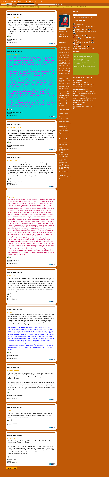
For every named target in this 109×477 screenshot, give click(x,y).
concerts (67, 115)
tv (68, 132)
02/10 (60, 70)
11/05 (63, 93)
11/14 (60, 49)
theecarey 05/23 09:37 (79, 60)
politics (66, 128)
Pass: (44, 4)
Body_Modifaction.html (18, 112)
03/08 (66, 80)
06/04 (63, 105)
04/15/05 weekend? (64, 168)
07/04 (60, 105)
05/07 (60, 85)
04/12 (65, 59)
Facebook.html (16, 296)
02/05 (64, 99)
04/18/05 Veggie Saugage (63, 163)
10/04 (67, 101)
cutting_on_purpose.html (18, 145)
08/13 (65, 52)
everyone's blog (79, 17)
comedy (63, 115)
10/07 (69, 82)
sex (63, 130)
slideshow (66, 130)
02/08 (69, 80)
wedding (60, 133)
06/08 (66, 78)
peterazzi (61, 126)
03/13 (68, 54)
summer (63, 132)
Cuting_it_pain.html (17, 181)
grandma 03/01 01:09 (79, 56)
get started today (35, 1)
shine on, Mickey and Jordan (83, 42)
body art (66, 113)
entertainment (61, 118)
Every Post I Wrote (63, 36)
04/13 (66, 54)
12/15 (62, 46)
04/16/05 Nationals (64, 167)
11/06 (66, 86)
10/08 (64, 77)
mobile (9, 4)
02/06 (63, 92)
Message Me (62, 29)
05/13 (63, 54)
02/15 (65, 47)
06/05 (60, 97)
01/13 (63, 55)
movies (66, 123)
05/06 (63, 90)
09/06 (60, 88)
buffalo (60, 115)
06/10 (60, 68)
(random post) (77, 48)
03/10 (69, 68)
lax (62, 123)
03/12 (68, 59)
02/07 (69, 85)
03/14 (62, 50)
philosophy (65, 126)
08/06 (63, 88)
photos (62, 128)
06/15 (69, 46)
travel (66, 132)
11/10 (68, 65)
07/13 (67, 52)
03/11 (69, 63)
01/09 (63, 75)
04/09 (66, 73)
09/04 (61, 103)
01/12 (63, 60)
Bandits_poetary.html (17, 395)
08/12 (65, 57)
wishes (64, 133)
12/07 (63, 82)
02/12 (60, 60)
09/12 (62, 57)
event (68, 118)
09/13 (62, 52)
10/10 (60, 67)
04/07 (63, 85)
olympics (66, 124)
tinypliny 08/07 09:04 (78, 68)
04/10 (66, 68)
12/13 (67, 50)
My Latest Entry (63, 31)
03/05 (60, 99)
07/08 (63, 78)
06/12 (60, 59)
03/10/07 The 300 (63, 154)
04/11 (66, 63)
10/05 (67, 93)
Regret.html (15, 355)
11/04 (64, 101)
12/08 (66, 75)
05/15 (60, 47)
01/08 (60, 82)
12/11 (65, 60)
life (63, 123)
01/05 (67, 99)
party (69, 124)
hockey (69, 119)
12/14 (69, 47)
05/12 (63, 59)
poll (68, 128)
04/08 (63, 80)
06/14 (67, 49)
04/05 (66, 97)
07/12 (67, 57)
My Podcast (62, 33)
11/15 (65, 46)
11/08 (60, 77)
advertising (61, 113)
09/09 (63, 71)
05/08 (60, 80)
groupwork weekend (81, 46)
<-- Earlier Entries (11, 468)
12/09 (66, 70)
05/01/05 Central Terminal (63, 151)
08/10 (66, 67)
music (69, 123)
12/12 (65, 55)
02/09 (60, 75)
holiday (60, 121)
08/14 (62, 49)
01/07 (60, 86)
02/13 (60, 55)
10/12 (60, 57)
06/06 (60, 90)
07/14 (65, 49)
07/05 (67, 95)
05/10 (63, 68)
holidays (63, 121)
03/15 (62, 47)
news (60, 124)
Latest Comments (63, 38)
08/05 (64, 95)
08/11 (66, 62)
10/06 (69, 86)
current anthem (79, 24)
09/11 (63, 62)
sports (60, 132)
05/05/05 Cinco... (63, 144)
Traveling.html (16, 260)
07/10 (69, 67)
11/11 (69, 60)
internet (67, 121)
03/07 (66, 85)
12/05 (60, 93)
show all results (88, 17)
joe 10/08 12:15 (77, 59)
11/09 (68, 70)
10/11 (60, 62)
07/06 (66, 88)
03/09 (69, 73)
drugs (60, 116)
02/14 (65, 50)
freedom (65, 119)
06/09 (60, 73)
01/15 (67, 47)
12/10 (65, 65)
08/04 (66, 103)
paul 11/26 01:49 (77, 62)
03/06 (60, 92)
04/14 (60, 50)
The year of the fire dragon (83, 41)
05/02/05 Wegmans (64, 149)
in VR (77, 44)
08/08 (60, 78)
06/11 (60, 63)
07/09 (69, 71)
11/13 (69, 50)
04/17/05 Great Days (64, 165)
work (66, 133)
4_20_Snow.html (16, 459)
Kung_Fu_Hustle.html (17, 39)
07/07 (65, 83)
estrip (66, 118)
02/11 (60, 65)
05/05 (63, 97)
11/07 (66, 82)
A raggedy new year (82, 29)
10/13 (60, 52)
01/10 (63, 70)
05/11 (63, 63)
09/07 (60, 83)
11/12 (68, 55)
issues (60, 123)
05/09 (63, 73)
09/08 (67, 77)
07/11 (69, 62)
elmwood (63, 116)
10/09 (60, 71)
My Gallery (61, 34)
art (64, 113)
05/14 (69, 49)
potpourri (61, 130)
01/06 (67, 92)
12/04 (60, 101)
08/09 (66, 71)
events (60, 119)
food (63, 119)
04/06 (67, 90)
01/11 (63, 65)
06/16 (60, 46)
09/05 (60, 95)
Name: (23, 4)
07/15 (67, 46)
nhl (63, 124)
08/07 (63, 83)
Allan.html (15, 423)
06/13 (60, 54)
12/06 (63, 86)
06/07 (68, 83)
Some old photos (80, 35)
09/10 (63, 67)
